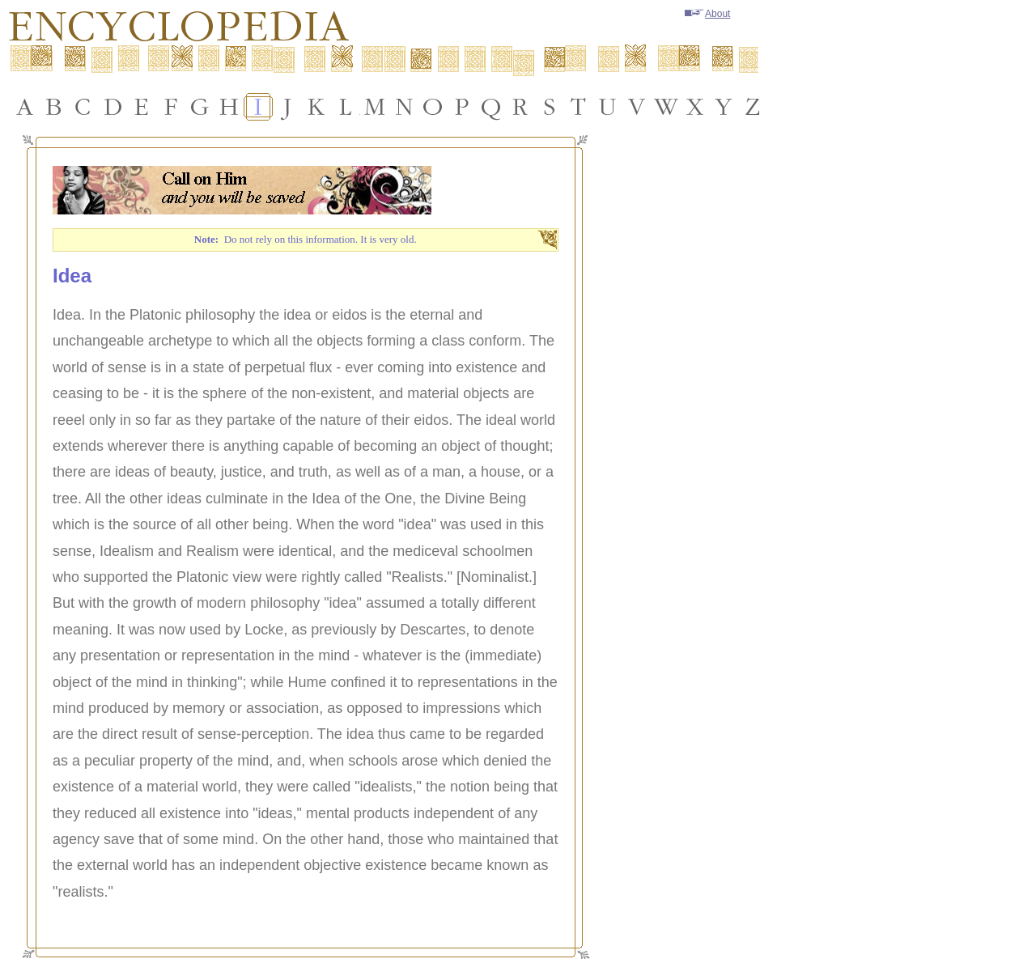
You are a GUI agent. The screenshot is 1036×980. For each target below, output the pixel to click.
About (707, 13)
